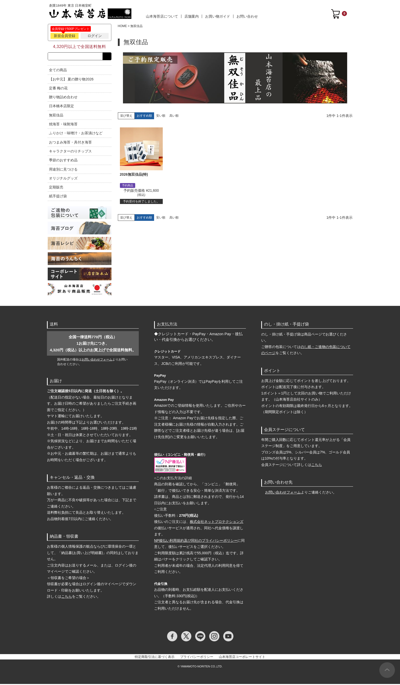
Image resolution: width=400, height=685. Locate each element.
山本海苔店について (162, 16)
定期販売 (56, 188)
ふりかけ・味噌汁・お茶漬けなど (76, 134)
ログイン (95, 36)
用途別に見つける (63, 170)
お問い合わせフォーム (97, 360)
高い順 (174, 115)
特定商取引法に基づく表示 (154, 657)
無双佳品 (56, 116)
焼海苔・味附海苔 (63, 125)
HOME (122, 26)
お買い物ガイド (217, 16)
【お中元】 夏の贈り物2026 (71, 80)
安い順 (160, 115)
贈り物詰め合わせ (63, 98)
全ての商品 (58, 71)
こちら (66, 597)
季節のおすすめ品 (63, 161)
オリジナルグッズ (63, 179)
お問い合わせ (247, 16)
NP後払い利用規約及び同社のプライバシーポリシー (196, 541)
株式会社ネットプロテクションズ (216, 523)
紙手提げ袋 (58, 197)
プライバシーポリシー (196, 657)
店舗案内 (191, 16)
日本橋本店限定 (61, 107)
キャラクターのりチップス (70, 152)
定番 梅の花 (58, 89)
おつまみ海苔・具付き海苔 (70, 143)
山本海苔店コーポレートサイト (242, 657)
